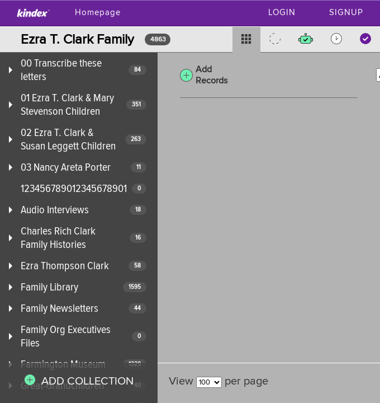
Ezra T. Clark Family (77, 39)
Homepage (98, 12)
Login (282, 12)
